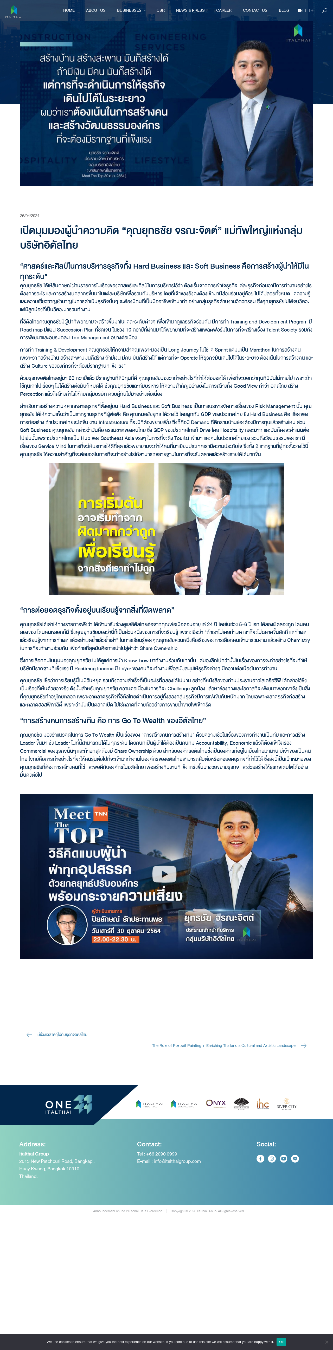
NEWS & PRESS (190, 10)
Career (224, 10)
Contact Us (255, 10)
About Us (96, 10)
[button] (164, 876)
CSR (161, 10)
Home (69, 10)
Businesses (131, 10)
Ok (281, 1342)
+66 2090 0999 (161, 1184)
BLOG (284, 10)
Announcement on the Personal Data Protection (127, 1241)
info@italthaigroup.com (177, 1191)
